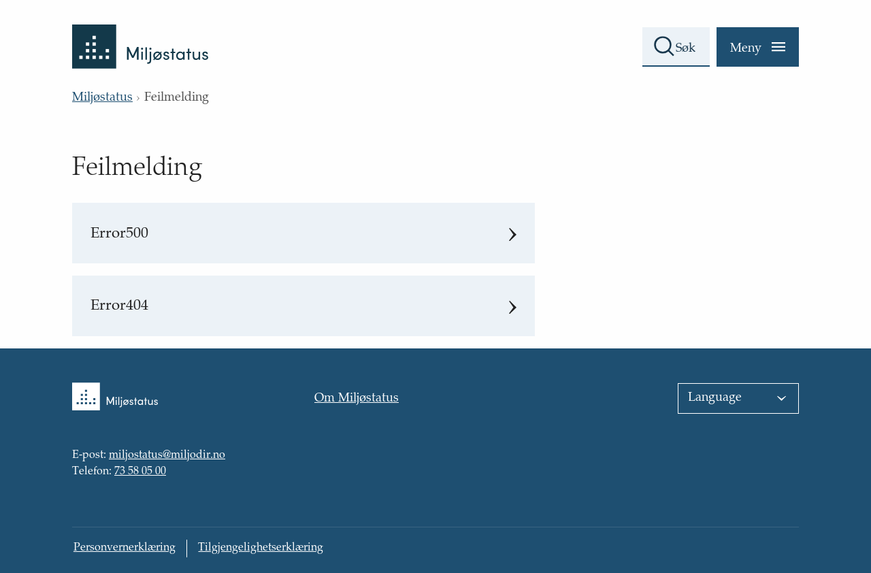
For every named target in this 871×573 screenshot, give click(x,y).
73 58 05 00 (140, 472)
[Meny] (758, 47)
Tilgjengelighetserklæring (260, 548)
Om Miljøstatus (356, 399)
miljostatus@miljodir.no (167, 456)
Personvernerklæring (124, 548)
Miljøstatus (102, 98)
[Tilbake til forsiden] (140, 34)
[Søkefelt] (676, 47)
